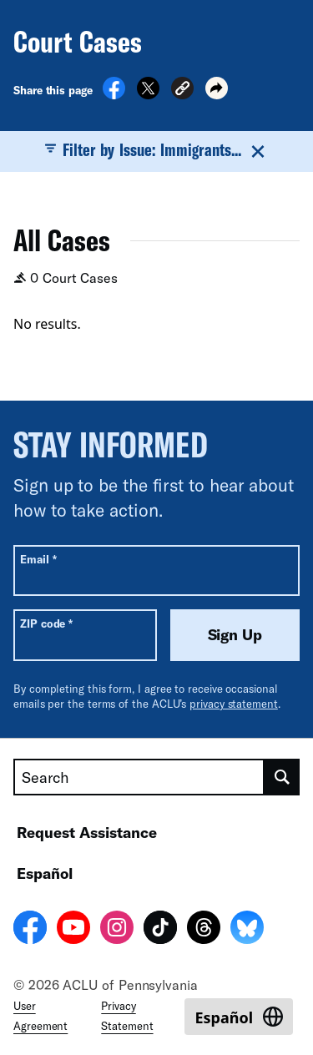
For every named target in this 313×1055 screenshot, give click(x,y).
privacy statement (233, 703)
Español (45, 873)
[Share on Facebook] (114, 94)
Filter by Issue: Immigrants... (156, 150)
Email (38, 559)
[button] (182, 90)
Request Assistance (87, 832)
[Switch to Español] (238, 1016)
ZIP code (46, 623)
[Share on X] (148, 94)
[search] (282, 777)
